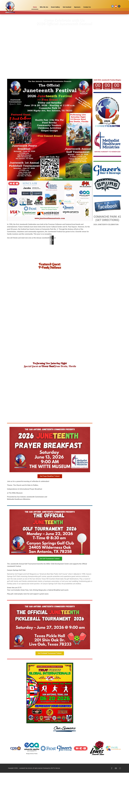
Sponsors (77, 7)
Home (35, 7)
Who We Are (44, 7)
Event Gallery (55, 7)
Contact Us (87, 7)
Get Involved (67, 7)
